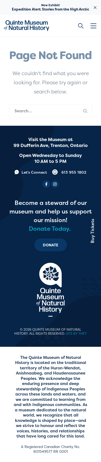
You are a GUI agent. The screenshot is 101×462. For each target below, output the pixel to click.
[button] (94, 26)
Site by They (76, 333)
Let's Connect (31, 172)
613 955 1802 (69, 172)
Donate (50, 244)
